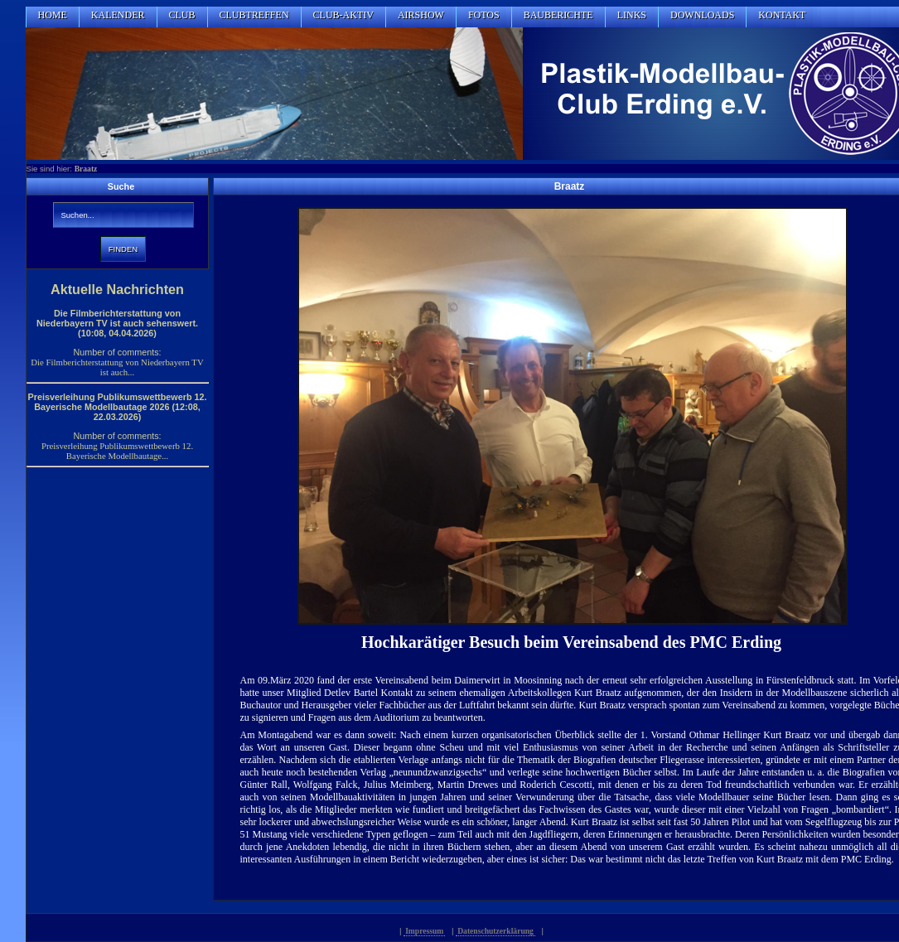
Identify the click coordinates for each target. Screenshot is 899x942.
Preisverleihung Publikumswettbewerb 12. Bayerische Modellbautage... (117, 451)
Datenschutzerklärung (495, 930)
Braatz (86, 168)
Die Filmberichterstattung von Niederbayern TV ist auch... (117, 367)
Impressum (424, 930)
